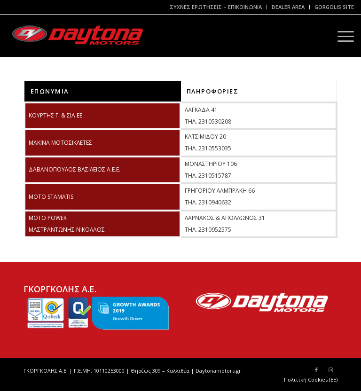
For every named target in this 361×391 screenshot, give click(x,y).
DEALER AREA (288, 6)
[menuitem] (216, 7)
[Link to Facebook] (316, 370)
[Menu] (341, 36)
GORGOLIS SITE (334, 6)
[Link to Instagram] (330, 370)
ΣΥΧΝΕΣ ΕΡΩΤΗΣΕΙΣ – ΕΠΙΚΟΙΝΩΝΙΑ (216, 6)
